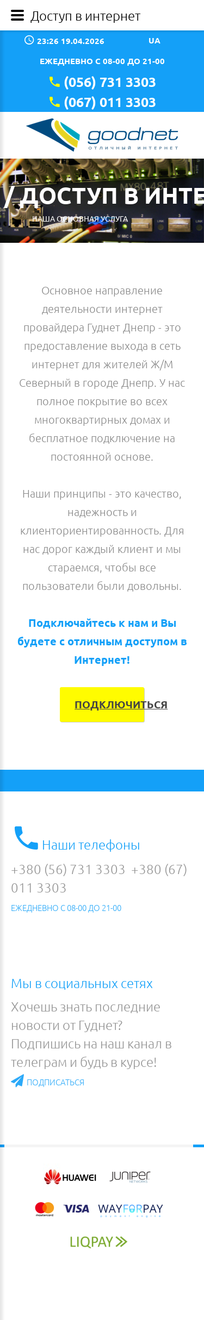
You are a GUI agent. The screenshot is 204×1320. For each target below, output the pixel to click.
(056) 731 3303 (110, 81)
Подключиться (109, 704)
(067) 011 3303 (110, 101)
